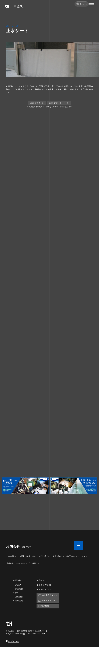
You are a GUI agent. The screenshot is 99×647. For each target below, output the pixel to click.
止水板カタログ (46, 600)
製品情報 (41, 580)
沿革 (17, 592)
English (81, 4)
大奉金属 (14, 6)
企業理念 (19, 597)
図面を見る (37, 103)
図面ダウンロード (59, 103)
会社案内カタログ (47, 595)
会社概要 (19, 589)
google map (12, 641)
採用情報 (43, 606)
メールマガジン (44, 589)
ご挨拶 (18, 585)
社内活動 (19, 600)
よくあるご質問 (44, 585)
